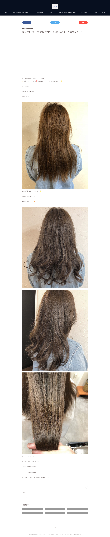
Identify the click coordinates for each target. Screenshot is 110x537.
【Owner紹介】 (60, 12)
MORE (81, 12)
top (27, 12)
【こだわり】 (72, 12)
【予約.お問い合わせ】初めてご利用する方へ (42, 12)
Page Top (55, 528)
